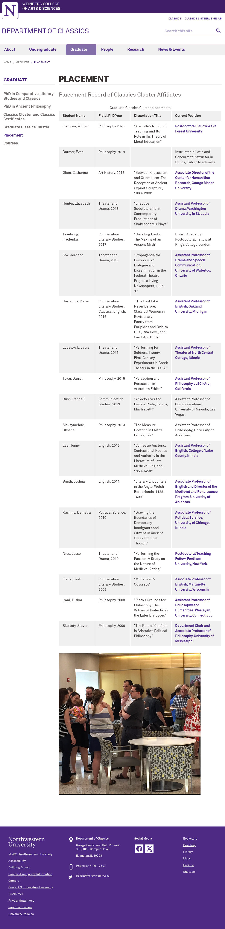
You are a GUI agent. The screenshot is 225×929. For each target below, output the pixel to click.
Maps (187, 858)
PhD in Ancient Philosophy (27, 107)
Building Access (19, 867)
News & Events (174, 50)
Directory (189, 845)
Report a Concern (20, 907)
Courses (10, 143)
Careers (13, 880)
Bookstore (190, 838)
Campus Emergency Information (30, 874)
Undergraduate (45, 50)
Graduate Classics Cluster (26, 127)
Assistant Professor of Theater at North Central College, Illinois (194, 353)
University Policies (21, 914)
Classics (175, 19)
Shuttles (189, 871)
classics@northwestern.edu (92, 876)
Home (7, 62)
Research (138, 50)
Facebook (139, 848)
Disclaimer (15, 894)
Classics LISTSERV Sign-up (203, 19)
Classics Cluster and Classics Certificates (29, 117)
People (109, 50)
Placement (13, 135)
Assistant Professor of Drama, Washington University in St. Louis (192, 209)
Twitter (149, 848)
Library (188, 851)
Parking (188, 865)
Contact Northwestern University (30, 887)
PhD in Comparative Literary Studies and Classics (28, 96)
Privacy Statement (21, 900)
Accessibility (17, 860)
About (12, 50)
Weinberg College (122, 6)
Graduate (81, 50)
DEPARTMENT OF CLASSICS (45, 31)
